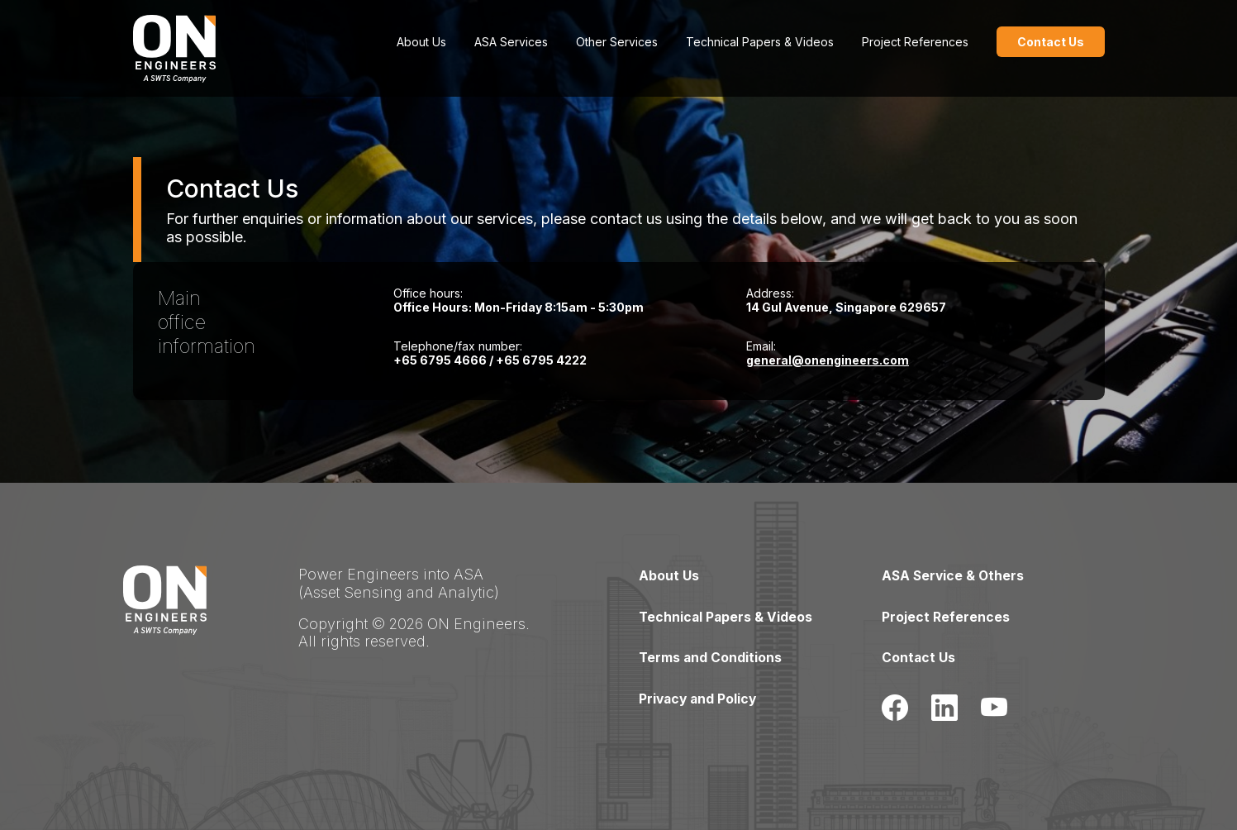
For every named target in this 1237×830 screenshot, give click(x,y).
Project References (915, 42)
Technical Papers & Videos (760, 42)
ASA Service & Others (954, 575)
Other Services (617, 42)
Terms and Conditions (711, 656)
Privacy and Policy (699, 697)
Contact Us (919, 656)
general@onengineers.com (827, 360)
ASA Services (511, 42)
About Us (421, 42)
